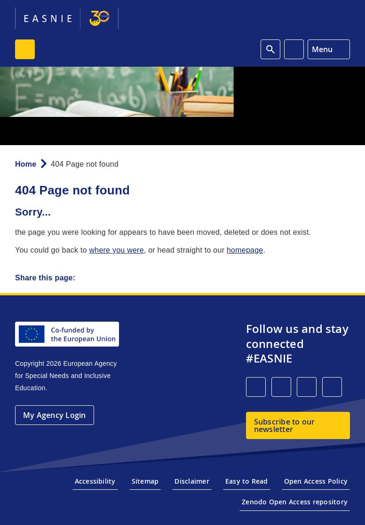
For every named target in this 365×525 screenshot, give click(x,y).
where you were (116, 250)
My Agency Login (54, 415)
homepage (245, 250)
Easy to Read (246, 481)
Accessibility (95, 481)
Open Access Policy (316, 481)
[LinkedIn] (256, 387)
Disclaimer (192, 481)
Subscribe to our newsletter (284, 425)
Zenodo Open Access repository (295, 501)
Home (25, 164)
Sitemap (145, 481)
